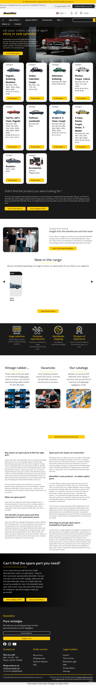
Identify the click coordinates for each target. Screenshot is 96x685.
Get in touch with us (15, 208)
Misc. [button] (59, 20)
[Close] (95, 6)
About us (6, 24)
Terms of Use (68, 658)
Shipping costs (39, 658)
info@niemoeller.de (11, 668)
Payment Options (40, 661)
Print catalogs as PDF (37, 208)
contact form (17, 671)
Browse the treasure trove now (66, 437)
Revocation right (69, 661)
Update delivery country (83, 6)
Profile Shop (23, 377)
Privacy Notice (69, 668)
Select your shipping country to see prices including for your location (23, 6)
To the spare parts (13, 53)
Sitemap (66, 671)
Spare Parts (14, 20)
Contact (18, 24)
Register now (26, 638)
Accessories (47, 20)
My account (38, 655)
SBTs (65, 665)
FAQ (35, 665)
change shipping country (84, 677)
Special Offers (31, 20)
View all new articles (48, 311)
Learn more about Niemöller (62, 248)
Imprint (66, 655)
